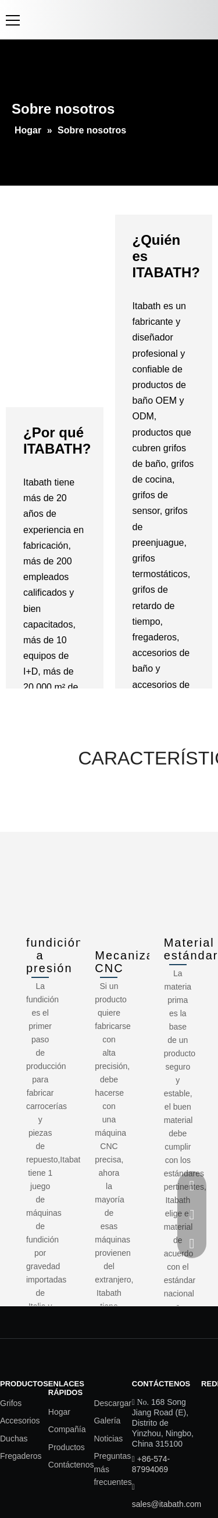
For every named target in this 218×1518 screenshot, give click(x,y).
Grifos (11, 1403)
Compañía (67, 1429)
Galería (107, 1420)
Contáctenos (71, 1464)
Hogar (59, 1411)
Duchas (13, 1438)
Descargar (112, 1403)
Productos (66, 1447)
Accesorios (20, 1420)
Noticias (108, 1438)
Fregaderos (21, 1456)
